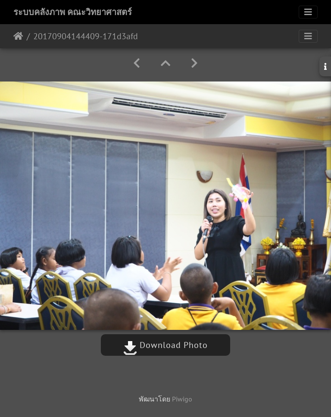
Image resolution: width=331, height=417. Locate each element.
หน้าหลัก (18, 36)
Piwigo (182, 399)
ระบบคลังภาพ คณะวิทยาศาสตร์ (72, 12)
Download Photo (165, 345)
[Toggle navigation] (308, 12)
